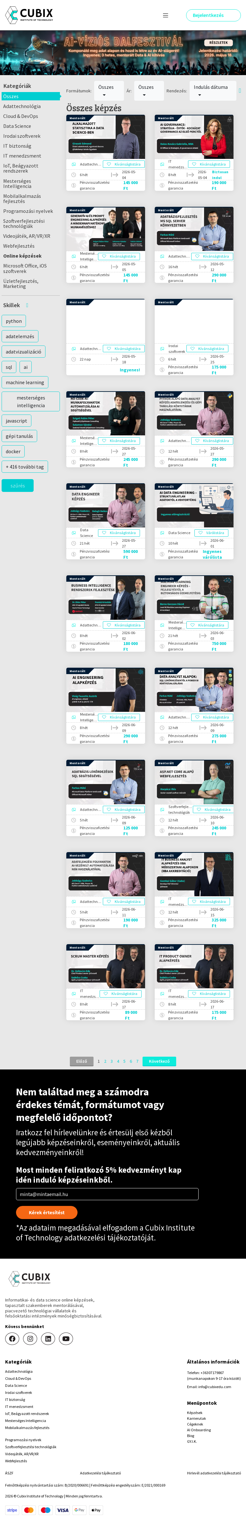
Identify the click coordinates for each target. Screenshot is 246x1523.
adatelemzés (20, 336)
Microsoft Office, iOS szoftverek (25, 268)
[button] (31, 305)
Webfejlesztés (19, 246)
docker (13, 451)
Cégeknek (195, 1424)
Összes (11, 96)
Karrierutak (196, 1418)
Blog (190, 1435)
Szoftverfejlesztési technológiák (24, 223)
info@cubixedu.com (214, 1386)
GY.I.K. (192, 1441)
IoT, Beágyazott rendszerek (20, 168)
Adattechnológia (22, 106)
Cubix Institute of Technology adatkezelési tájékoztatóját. (105, 1233)
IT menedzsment (22, 155)
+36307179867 (212, 1372)
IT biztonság (17, 146)
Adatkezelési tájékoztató (100, 1473)
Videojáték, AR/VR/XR (26, 236)
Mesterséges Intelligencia (17, 183)
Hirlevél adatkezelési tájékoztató (214, 1473)
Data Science (17, 126)
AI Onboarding (199, 1429)
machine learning (25, 382)
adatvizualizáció (23, 351)
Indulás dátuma (211, 90)
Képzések (194, 1412)
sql (9, 367)
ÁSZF (9, 1473)
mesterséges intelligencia (31, 401)
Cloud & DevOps (20, 116)
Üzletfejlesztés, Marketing (20, 283)
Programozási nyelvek (28, 211)
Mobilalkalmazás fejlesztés (22, 198)
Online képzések (22, 256)
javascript (16, 420)
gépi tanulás (19, 436)
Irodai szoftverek (21, 136)
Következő (159, 1061)
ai (26, 367)
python (14, 321)
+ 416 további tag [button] (25, 466)
